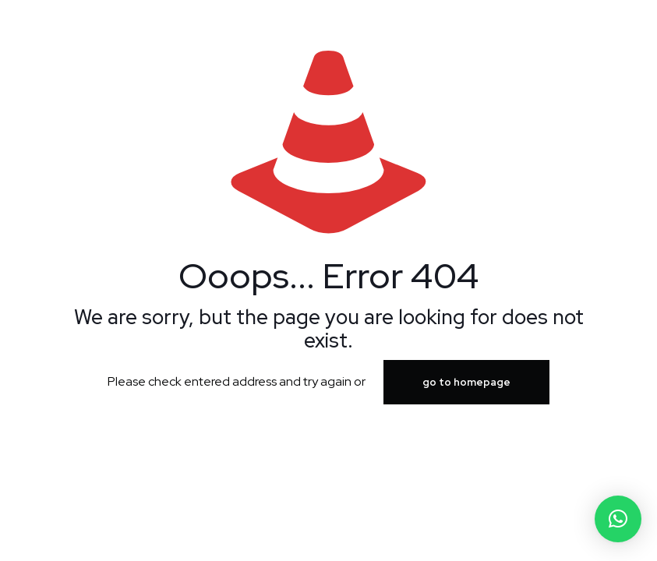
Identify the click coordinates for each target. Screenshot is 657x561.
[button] (618, 519)
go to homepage (466, 382)
